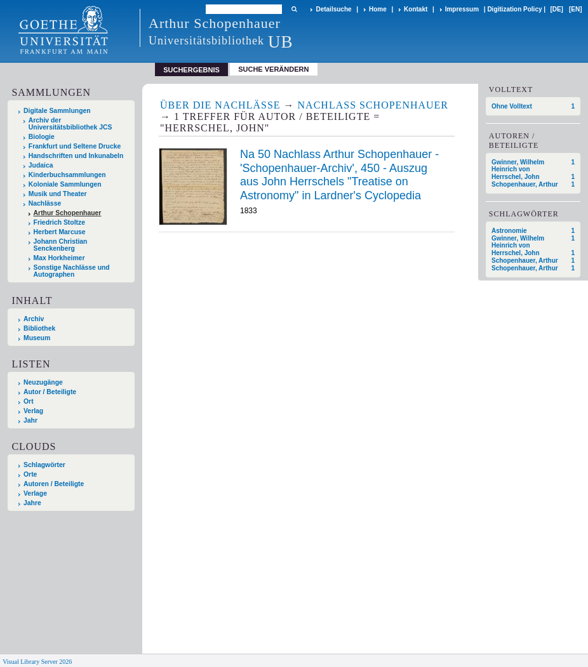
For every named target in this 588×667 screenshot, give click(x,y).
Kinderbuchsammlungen (67, 174)
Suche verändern (273, 69)
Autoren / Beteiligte (53, 483)
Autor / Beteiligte (49, 391)
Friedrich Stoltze (59, 222)
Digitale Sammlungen (57, 110)
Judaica (41, 165)
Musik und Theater (58, 193)
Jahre (32, 502)
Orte (30, 474)
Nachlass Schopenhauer (373, 105)
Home (378, 9)
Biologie (42, 136)
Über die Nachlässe (220, 105)
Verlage (35, 493)
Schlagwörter (44, 464)
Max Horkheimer (59, 257)
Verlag (33, 410)
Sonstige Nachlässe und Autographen (72, 271)
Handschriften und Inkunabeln (76, 155)
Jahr (30, 420)
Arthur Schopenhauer (68, 212)
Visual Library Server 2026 (37, 661)
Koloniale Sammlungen (65, 184)
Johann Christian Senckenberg (61, 245)
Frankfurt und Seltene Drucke (75, 146)
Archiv (33, 318)
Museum (36, 337)
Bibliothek (39, 328)
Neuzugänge (43, 382)
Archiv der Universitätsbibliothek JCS (70, 124)
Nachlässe (45, 203)
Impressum (462, 9)
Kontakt (415, 9)
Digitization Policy (514, 9)
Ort (28, 401)
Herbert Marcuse (60, 231)
